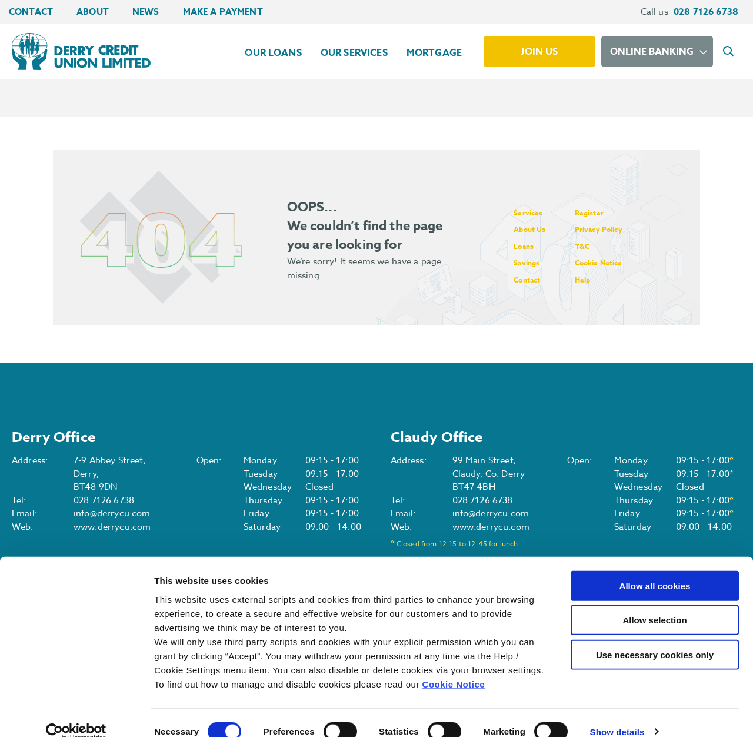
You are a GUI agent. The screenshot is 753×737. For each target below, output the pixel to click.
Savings (530, 262)
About (92, 11)
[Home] (78, 51)
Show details (617, 714)
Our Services (354, 53)
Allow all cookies (655, 568)
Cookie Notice (453, 666)
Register (604, 212)
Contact (31, 11)
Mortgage (434, 53)
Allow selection (654, 602)
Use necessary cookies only (655, 637)
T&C (596, 246)
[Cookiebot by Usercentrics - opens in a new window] (76, 714)
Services (531, 212)
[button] (730, 52)
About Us (533, 229)
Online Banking (652, 52)
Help (596, 279)
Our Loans (273, 53)
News (145, 11)
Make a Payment (223, 11)
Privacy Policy (616, 229)
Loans (526, 246)
